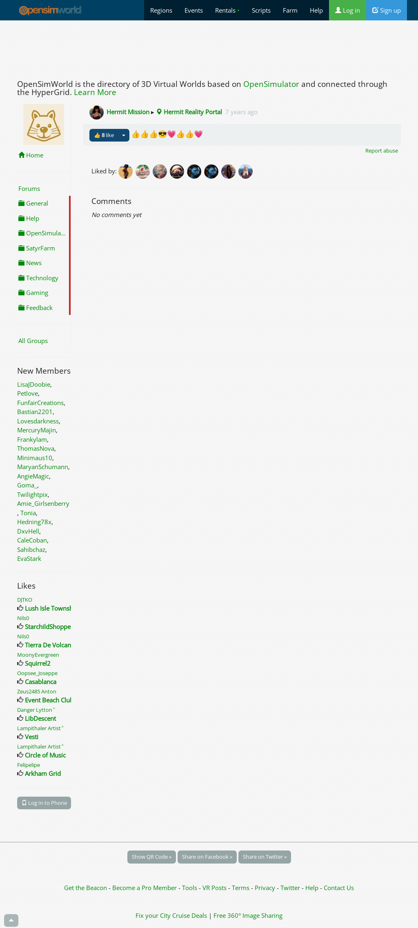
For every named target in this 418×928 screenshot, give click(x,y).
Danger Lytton (36, 709)
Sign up (386, 10)
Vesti (31, 737)
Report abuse (381, 150)
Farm (290, 10)
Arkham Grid (43, 773)
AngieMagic (33, 476)
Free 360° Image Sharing (247, 915)
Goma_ (27, 485)
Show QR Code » (151, 856)
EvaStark (29, 558)
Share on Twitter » (265, 856)
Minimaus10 (34, 458)
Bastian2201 (35, 412)
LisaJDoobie (33, 384)
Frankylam (32, 439)
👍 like (104, 135)
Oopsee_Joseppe (37, 673)
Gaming (33, 292)
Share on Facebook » (207, 856)
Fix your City (153, 915)
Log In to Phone (44, 802)
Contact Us (339, 888)
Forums (29, 188)
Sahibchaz (31, 549)
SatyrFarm (36, 248)
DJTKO (24, 599)
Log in (347, 10)
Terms (241, 888)
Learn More (95, 92)
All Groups (33, 341)
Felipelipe (28, 765)
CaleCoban (32, 540)
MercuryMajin (36, 430)
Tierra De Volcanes (51, 645)
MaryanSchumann (42, 467)
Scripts (261, 10)
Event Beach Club (49, 700)
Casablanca (40, 682)
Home (30, 155)
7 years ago (241, 112)
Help (316, 10)
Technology (38, 278)
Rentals (227, 10)
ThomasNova (35, 448)
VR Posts (215, 888)
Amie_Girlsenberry (43, 503)
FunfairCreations (40, 403)
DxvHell (28, 531)
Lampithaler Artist (40, 728)
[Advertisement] (209, 47)
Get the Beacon (85, 888)
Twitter (290, 888)
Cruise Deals (189, 915)
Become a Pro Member (145, 888)
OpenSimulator (271, 84)
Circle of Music (45, 755)
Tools (190, 888)
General (33, 203)
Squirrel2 (38, 663)
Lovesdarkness (38, 421)
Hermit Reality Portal (189, 112)
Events (194, 10)
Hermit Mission (128, 112)
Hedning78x (34, 522)
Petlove (27, 393)
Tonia (28, 513)
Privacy (265, 888)
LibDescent (40, 718)
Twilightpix (32, 494)
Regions (161, 10)
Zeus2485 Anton (36, 691)
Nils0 (23, 618)
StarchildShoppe (48, 626)
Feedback (35, 307)
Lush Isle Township (51, 608)
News (30, 263)
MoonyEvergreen (38, 654)
